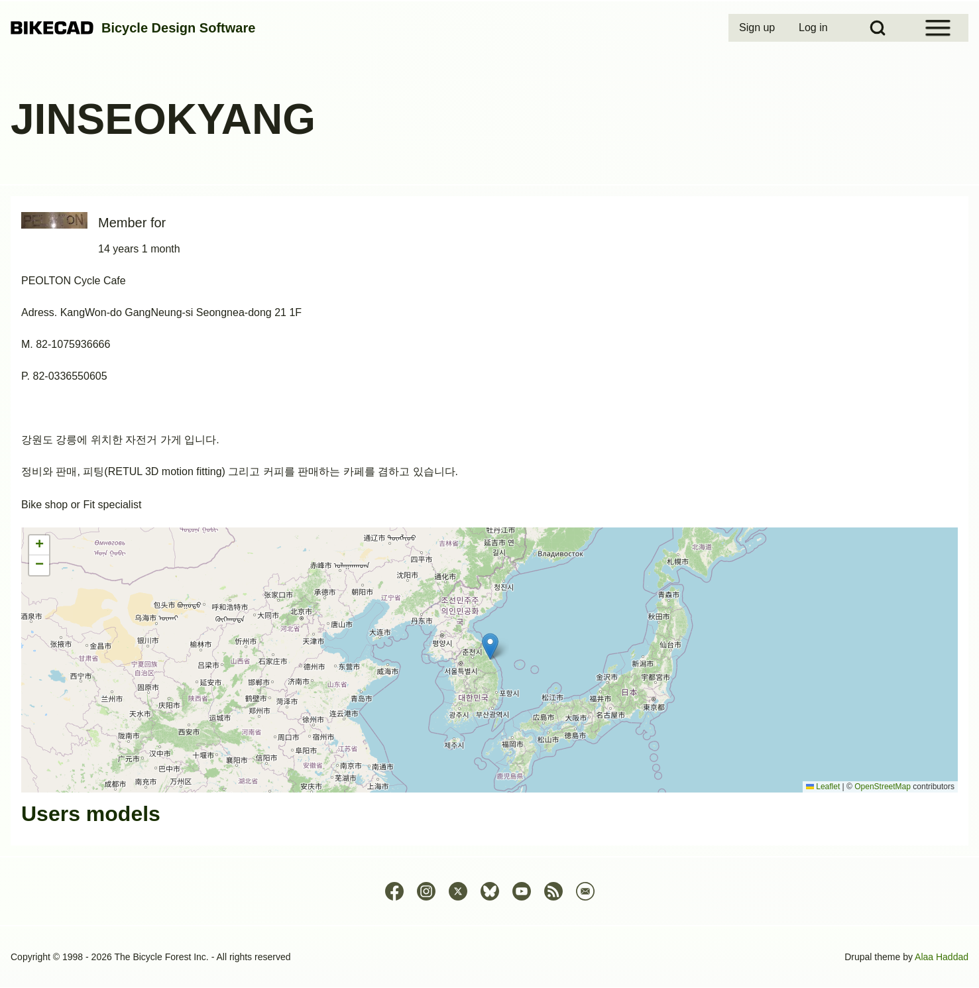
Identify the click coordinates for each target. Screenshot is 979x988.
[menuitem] (758, 28)
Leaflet (823, 786)
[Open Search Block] (877, 28)
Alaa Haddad (941, 957)
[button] (490, 646)
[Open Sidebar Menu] (937, 28)
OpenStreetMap (882, 786)
